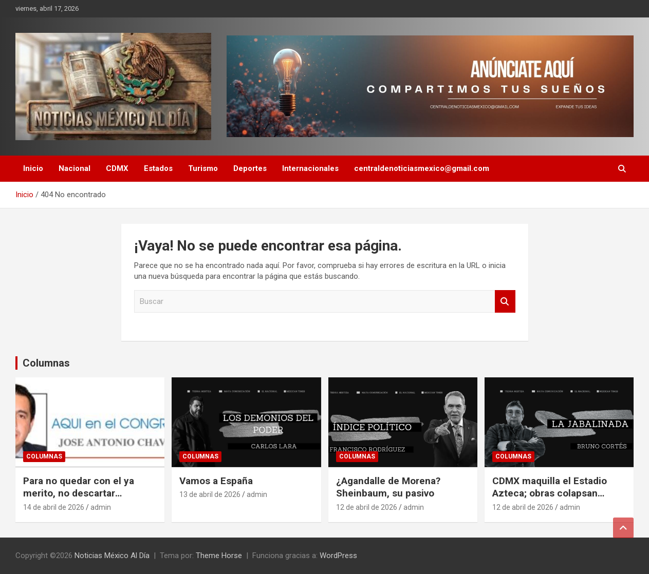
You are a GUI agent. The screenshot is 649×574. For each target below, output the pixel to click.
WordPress (338, 555)
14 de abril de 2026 (53, 507)
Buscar (505, 301)
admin (100, 507)
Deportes (250, 168)
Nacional (74, 168)
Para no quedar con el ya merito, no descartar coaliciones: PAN (78, 493)
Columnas (46, 363)
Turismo (203, 168)
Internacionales (310, 168)
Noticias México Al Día (112, 555)
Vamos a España (216, 481)
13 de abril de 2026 (209, 494)
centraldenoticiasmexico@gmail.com (421, 168)
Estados (158, 168)
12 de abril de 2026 (366, 507)
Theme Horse (219, 555)
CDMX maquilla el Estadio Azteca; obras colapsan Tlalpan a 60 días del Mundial (557, 493)
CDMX (117, 168)
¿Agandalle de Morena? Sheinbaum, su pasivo (388, 487)
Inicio (33, 168)
